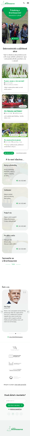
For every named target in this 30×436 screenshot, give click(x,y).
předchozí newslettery (16, 409)
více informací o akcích (21, 153)
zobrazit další (9, 153)
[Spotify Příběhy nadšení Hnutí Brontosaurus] (21, 414)
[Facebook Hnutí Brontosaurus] (13, 414)
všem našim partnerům (20, 385)
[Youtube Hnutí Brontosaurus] (17, 414)
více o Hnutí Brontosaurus (16, 337)
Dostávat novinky (14, 406)
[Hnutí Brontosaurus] (15, 428)
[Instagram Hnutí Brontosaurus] (8, 414)
